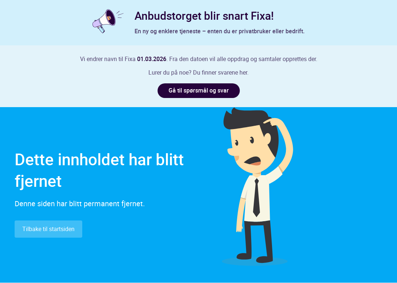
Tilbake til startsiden (48, 229)
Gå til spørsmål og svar (199, 91)
